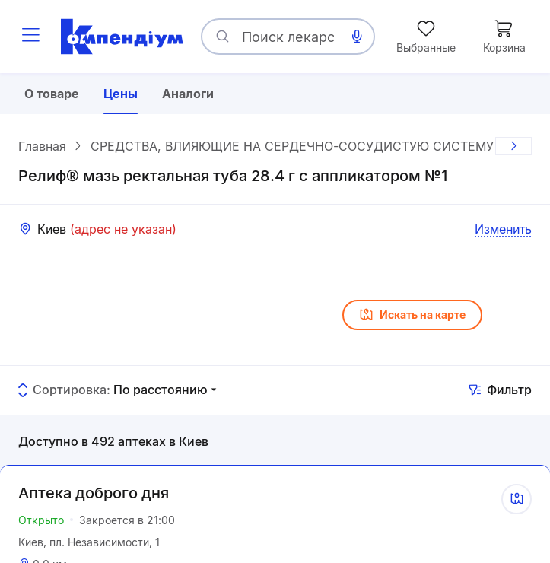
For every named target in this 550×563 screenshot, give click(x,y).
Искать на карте (412, 315)
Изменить (503, 229)
